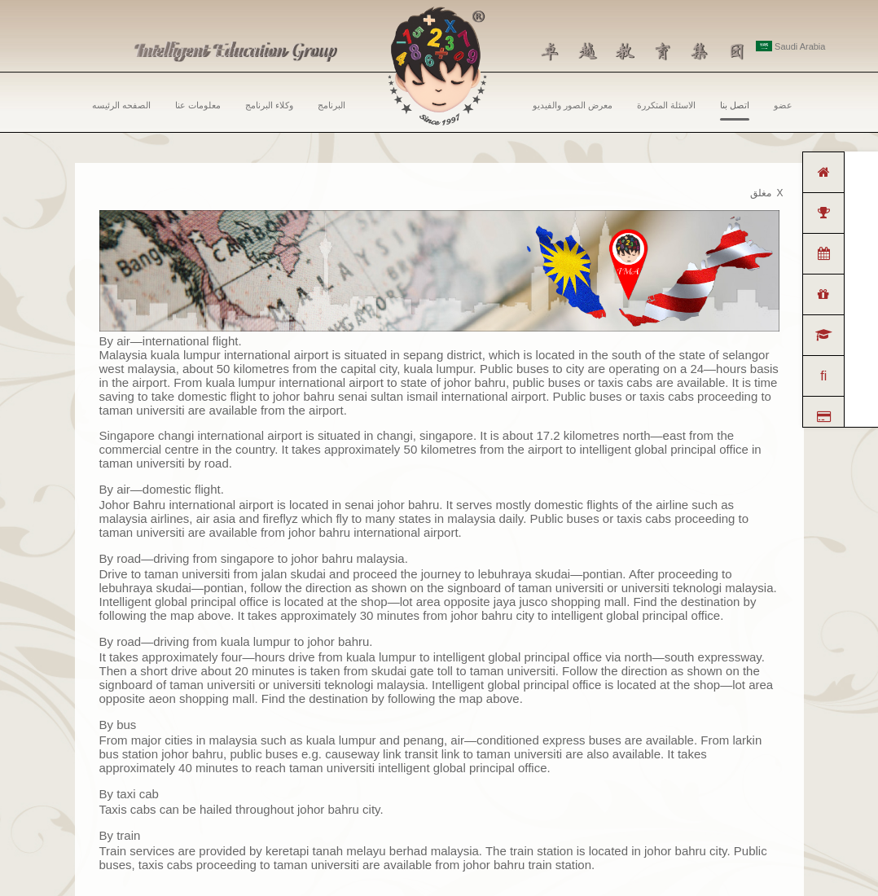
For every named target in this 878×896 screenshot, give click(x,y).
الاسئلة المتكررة (666, 105)
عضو (783, 105)
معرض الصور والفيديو (572, 105)
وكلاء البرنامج (269, 105)
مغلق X (767, 193)
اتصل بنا (734, 110)
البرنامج (331, 105)
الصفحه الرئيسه (121, 105)
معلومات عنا (198, 105)
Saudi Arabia (790, 46)
